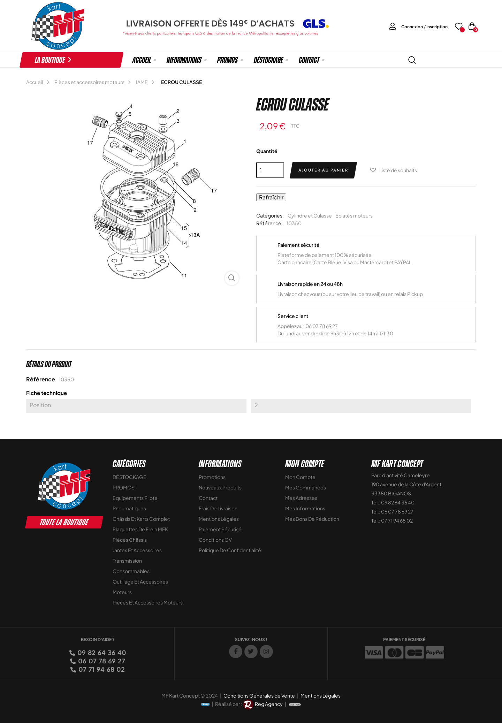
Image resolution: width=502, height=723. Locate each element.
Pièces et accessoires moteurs (148, 602)
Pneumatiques (129, 508)
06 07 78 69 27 (101, 661)
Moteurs (122, 592)
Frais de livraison (218, 508)
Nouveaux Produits (220, 487)
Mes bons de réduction (312, 519)
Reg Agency (269, 704)
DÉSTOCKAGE (129, 477)
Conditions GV (215, 539)
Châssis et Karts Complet (141, 519)
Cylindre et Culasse (310, 215)
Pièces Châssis (130, 539)
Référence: (269, 223)
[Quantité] (270, 170)
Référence (40, 379)
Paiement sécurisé (220, 529)
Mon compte (300, 477)
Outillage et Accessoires (140, 581)
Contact (208, 498)
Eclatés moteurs (354, 215)
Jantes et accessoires (137, 550)
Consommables (131, 571)
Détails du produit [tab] (48, 364)
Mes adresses (301, 498)
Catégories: (270, 215)
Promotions (212, 477)
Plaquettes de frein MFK (140, 529)
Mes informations (305, 508)
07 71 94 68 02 (101, 669)
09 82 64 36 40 (101, 652)
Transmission (127, 560)
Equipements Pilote (135, 498)
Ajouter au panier (323, 170)
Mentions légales (219, 519)
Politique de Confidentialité (230, 550)
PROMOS (124, 487)
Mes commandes (305, 487)
